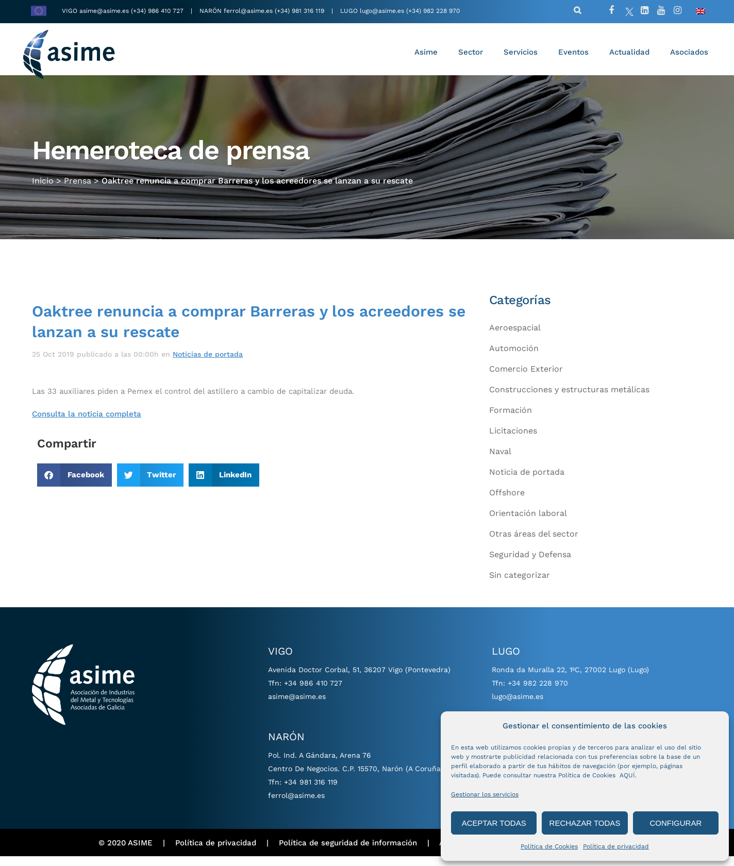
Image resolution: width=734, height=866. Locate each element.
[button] (74, 484)
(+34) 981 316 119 (299, 10)
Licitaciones (513, 440)
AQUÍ (627, 775)
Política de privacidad (616, 846)
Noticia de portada (526, 482)
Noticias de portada (208, 364)
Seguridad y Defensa (530, 564)
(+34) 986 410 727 (158, 10)
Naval (500, 461)
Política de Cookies (549, 846)
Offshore (507, 502)
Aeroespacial (515, 337)
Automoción (514, 358)
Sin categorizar (519, 585)
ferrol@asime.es (248, 10)
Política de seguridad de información (348, 852)
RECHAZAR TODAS (585, 823)
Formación (510, 420)
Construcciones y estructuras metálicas (569, 399)
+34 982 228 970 (538, 693)
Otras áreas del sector (533, 543)
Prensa (77, 187)
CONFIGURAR (675, 823)
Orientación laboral (528, 523)
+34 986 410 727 (313, 693)
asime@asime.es (104, 10)
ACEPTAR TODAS (494, 823)
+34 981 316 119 (311, 792)
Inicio (43, 187)
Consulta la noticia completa (86, 423)
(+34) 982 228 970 (433, 10)
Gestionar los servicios (485, 794)
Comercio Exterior (526, 379)
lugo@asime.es (382, 10)
